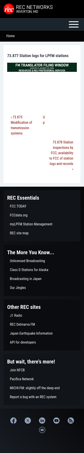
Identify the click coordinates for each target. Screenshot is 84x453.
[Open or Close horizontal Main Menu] (42, 24)
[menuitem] (42, 206)
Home (10, 36)
